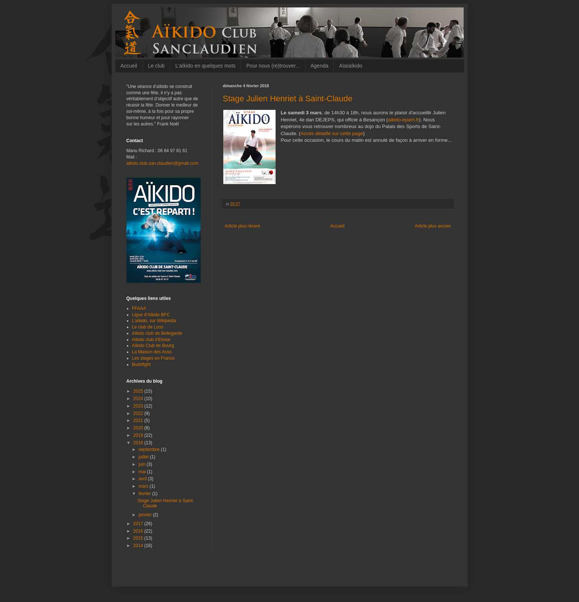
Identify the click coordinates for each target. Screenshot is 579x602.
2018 (138, 442)
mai (142, 471)
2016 (138, 531)
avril (143, 478)
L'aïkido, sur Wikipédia (154, 320)
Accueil (129, 66)
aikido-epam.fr (403, 119)
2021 (138, 420)
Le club (156, 66)
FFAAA (139, 308)
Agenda (319, 66)
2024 (138, 398)
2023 (138, 406)
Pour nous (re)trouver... (273, 66)
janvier (145, 514)
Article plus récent (242, 226)
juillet (144, 456)
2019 (138, 435)
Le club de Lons (148, 327)
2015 (138, 538)
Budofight (141, 364)
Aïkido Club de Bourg (153, 345)
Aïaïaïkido (350, 66)
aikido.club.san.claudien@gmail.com (162, 163)
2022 (138, 413)
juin (142, 464)
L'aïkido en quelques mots (205, 66)
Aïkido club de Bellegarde (157, 333)
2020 (138, 428)
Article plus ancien (433, 226)
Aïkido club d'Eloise (151, 339)
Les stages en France (153, 358)
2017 (138, 523)
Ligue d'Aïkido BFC (151, 314)
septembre (149, 449)
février (145, 493)
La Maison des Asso (152, 351)
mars (143, 486)
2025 (138, 391)
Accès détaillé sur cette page (331, 133)
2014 (138, 545)
